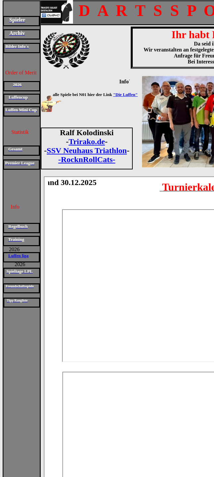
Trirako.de (87, 141)
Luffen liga (18, 255)
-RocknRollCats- (86, 159)
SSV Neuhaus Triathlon (87, 150)
